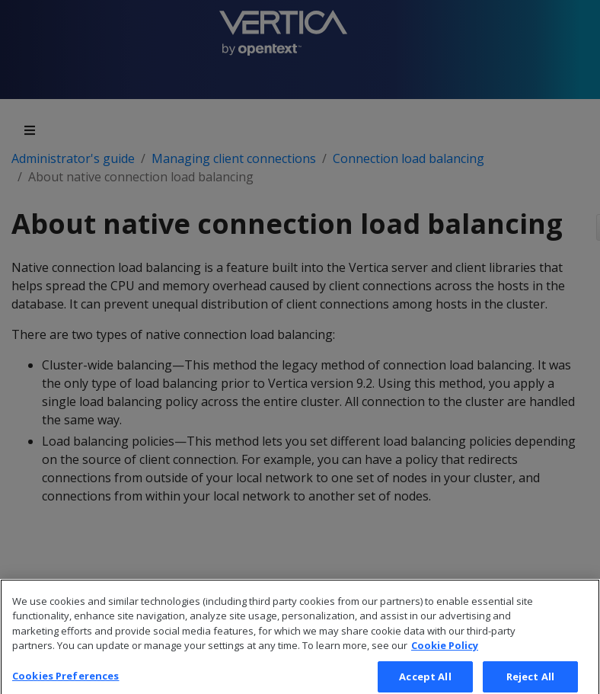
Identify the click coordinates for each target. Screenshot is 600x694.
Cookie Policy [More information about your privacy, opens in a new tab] (444, 654)
